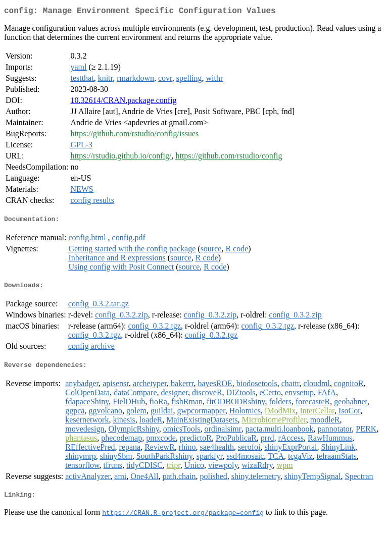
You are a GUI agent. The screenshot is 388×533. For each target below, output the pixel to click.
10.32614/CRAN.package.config (123, 102)
